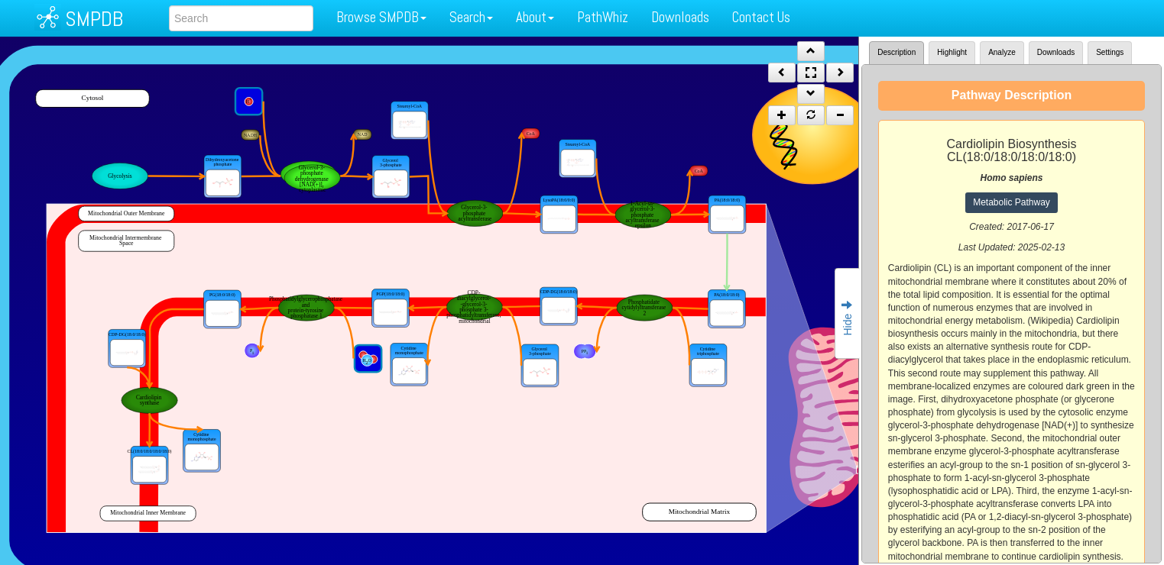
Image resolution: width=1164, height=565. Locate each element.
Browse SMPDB (381, 17)
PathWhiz (602, 17)
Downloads (680, 17)
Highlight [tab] (952, 52)
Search (471, 17)
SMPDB (94, 18)
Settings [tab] (1109, 52)
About (535, 17)
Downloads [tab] (1056, 52)
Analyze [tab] (1002, 52)
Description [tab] (896, 52)
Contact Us (761, 17)
